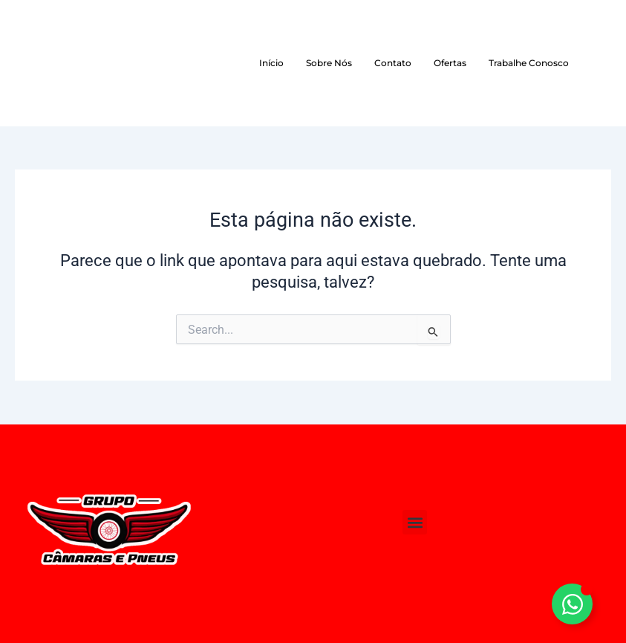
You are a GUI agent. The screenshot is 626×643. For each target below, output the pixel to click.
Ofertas (450, 62)
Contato (392, 62)
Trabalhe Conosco (529, 62)
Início (271, 62)
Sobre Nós (329, 62)
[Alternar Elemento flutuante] (572, 604)
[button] (414, 522)
